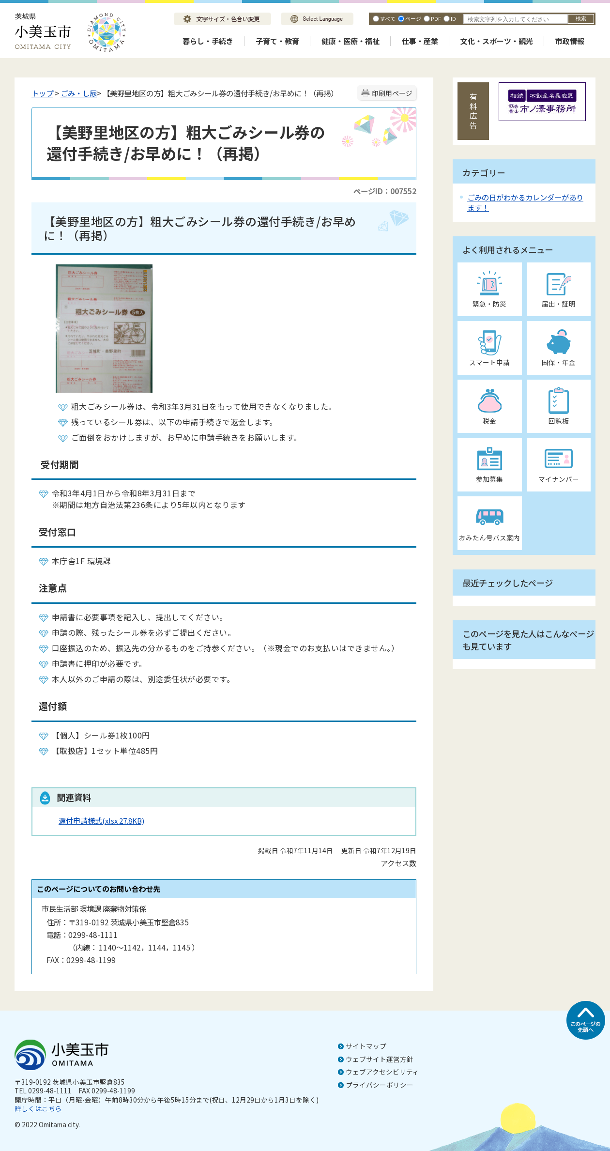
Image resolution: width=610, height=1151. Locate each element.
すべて (388, 18)
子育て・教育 (277, 41)
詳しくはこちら (38, 1108)
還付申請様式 (101, 820)
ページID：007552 (384, 190)
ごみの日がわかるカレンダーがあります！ (525, 202)
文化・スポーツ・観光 (496, 41)
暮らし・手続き (208, 41)
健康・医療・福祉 (350, 41)
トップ (42, 93)
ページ (413, 18)
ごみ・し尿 (79, 93)
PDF (436, 18)
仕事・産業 (420, 41)
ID (453, 18)
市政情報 (569, 41)
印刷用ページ (392, 93)
